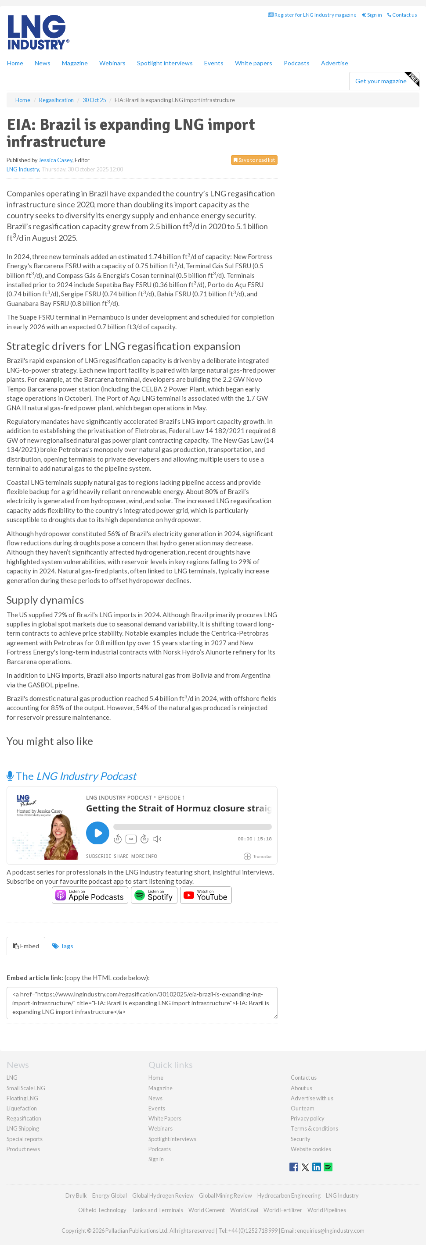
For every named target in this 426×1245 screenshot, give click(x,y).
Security (300, 1138)
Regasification (24, 1118)
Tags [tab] (62, 946)
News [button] (43, 63)
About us (301, 1088)
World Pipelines (326, 1209)
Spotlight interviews (165, 63)
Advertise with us (312, 1098)
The (71, 775)
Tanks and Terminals (157, 1209)
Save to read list (254, 160)
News (155, 1098)
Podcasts (297, 63)
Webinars (112, 63)
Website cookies (311, 1149)
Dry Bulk (76, 1195)
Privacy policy (308, 1118)
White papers (253, 63)
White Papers (164, 1118)
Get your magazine (387, 79)
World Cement (206, 1209)
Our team (302, 1108)
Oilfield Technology (102, 1209)
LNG (12, 1077)
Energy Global (109, 1195)
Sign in (372, 15)
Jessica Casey (55, 160)
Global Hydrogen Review (163, 1195)
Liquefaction (22, 1108)
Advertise (334, 63)
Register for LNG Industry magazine (312, 15)
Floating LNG (22, 1098)
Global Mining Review (225, 1195)
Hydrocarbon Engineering (289, 1195)
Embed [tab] (26, 946)
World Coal (244, 1209)
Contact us (402, 15)
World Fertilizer (283, 1209)
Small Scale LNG (26, 1088)
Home (15, 63)
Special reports (25, 1138)
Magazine (75, 63)
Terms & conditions (314, 1128)
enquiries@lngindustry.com (331, 1230)
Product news (23, 1149)
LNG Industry (23, 169)
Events (214, 63)
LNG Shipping (23, 1128)
